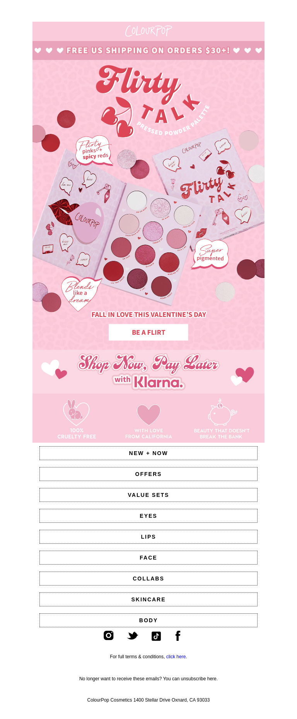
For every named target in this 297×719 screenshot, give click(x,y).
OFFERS (148, 474)
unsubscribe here (199, 678)
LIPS (148, 537)
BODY (148, 620)
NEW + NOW (148, 453)
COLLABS (148, 578)
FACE (148, 558)
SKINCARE (148, 599)
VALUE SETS (148, 495)
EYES (148, 516)
